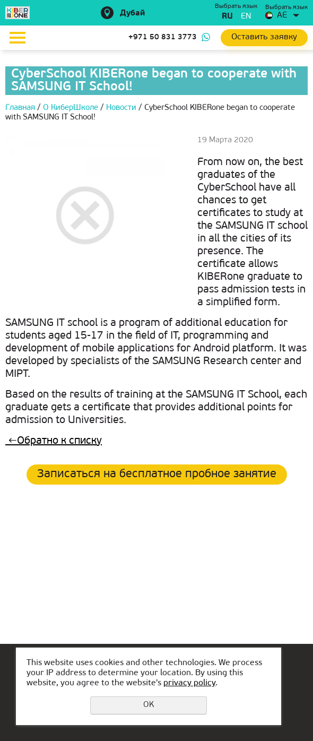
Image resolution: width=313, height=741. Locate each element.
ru (227, 17)
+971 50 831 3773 (162, 37)
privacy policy (189, 683)
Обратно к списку (53, 441)
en (246, 17)
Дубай (132, 14)
